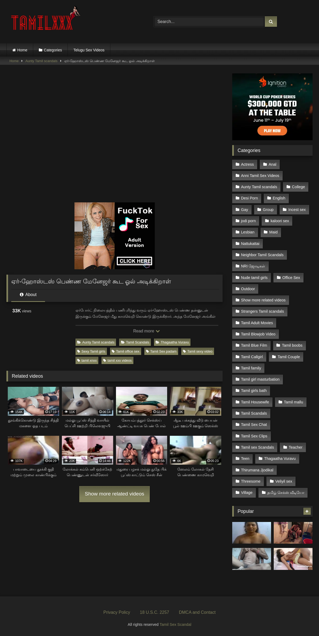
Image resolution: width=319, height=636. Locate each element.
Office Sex (291, 277)
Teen (245, 458)
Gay (244, 209)
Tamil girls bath (254, 390)
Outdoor (248, 289)
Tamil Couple (288, 357)
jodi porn (248, 221)
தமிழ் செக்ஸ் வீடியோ (285, 492)
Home (22, 50)
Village (247, 492)
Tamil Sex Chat (254, 424)
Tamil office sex (125, 351)
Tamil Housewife (255, 402)
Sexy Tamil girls (91, 351)
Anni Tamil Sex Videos (260, 175)
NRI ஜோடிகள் (253, 266)
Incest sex (297, 209)
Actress (247, 164)
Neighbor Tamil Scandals (262, 255)
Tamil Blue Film (254, 345)
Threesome (251, 481)
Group (268, 209)
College (298, 187)
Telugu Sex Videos (88, 50)
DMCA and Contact (197, 612)
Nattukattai (250, 243)
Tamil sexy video (197, 351)
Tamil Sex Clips (254, 436)
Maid (273, 232)
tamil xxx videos (117, 360)
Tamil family (251, 368)
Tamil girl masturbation (260, 379)
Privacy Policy (116, 612)
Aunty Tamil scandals (41, 61)
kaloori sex (280, 221)
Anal (272, 164)
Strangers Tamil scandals (262, 311)
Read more (146, 331)
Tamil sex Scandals (257, 447)
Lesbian (247, 232)
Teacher (295, 447)
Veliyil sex (283, 481)
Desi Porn (249, 198)
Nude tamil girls (254, 277)
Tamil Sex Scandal (175, 624)
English (279, 198)
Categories (53, 50)
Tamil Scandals (135, 342)
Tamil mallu (293, 402)
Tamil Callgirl (252, 357)
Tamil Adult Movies (257, 323)
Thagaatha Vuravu (172, 342)
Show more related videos (114, 494)
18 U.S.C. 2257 (154, 612)
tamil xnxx (87, 360)
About (28, 294)
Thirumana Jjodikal (257, 470)
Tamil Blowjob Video (258, 334)
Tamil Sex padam (161, 351)
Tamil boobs (292, 345)
